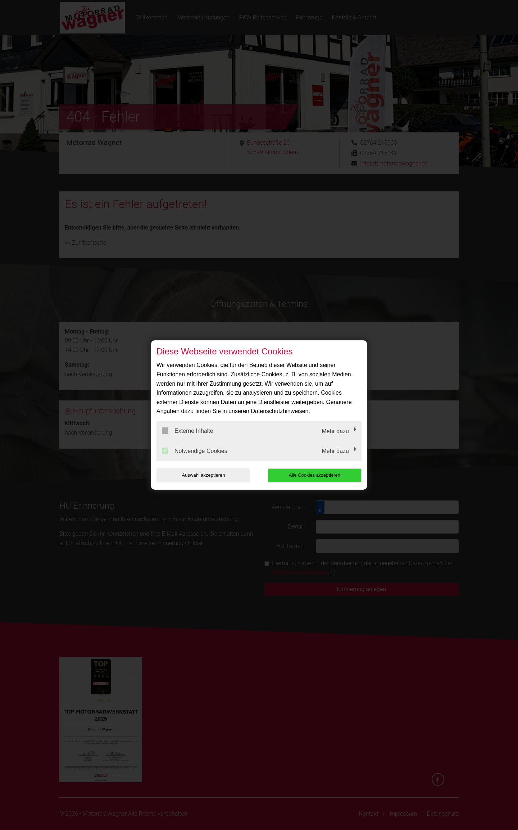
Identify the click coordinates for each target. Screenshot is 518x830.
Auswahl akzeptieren (202, 475)
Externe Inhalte (187, 430)
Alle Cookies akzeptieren (315, 475)
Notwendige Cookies (194, 451)
